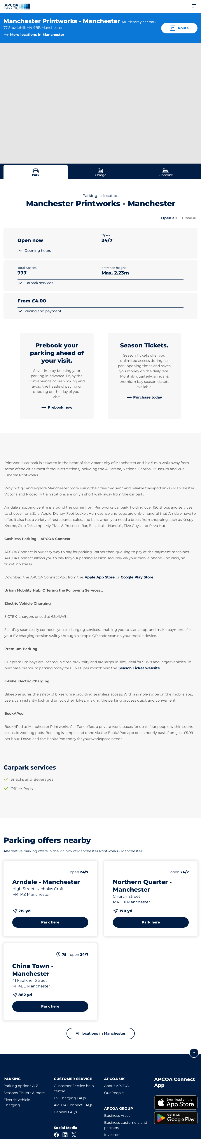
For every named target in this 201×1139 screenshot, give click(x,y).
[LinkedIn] (65, 1134)
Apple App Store (100, 577)
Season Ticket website (139, 668)
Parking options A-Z (20, 1086)
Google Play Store (137, 577)
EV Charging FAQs (70, 1098)
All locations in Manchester (101, 1033)
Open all (169, 218)
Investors (112, 1135)
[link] (56, 407)
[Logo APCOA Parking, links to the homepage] (17, 6)
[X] (74, 1134)
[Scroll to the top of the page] (194, 1053)
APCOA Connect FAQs (73, 1105)
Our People (114, 1093)
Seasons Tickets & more (24, 1093)
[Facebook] (56, 1134)
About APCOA (116, 1086)
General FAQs (65, 1112)
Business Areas (117, 1115)
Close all (190, 218)
